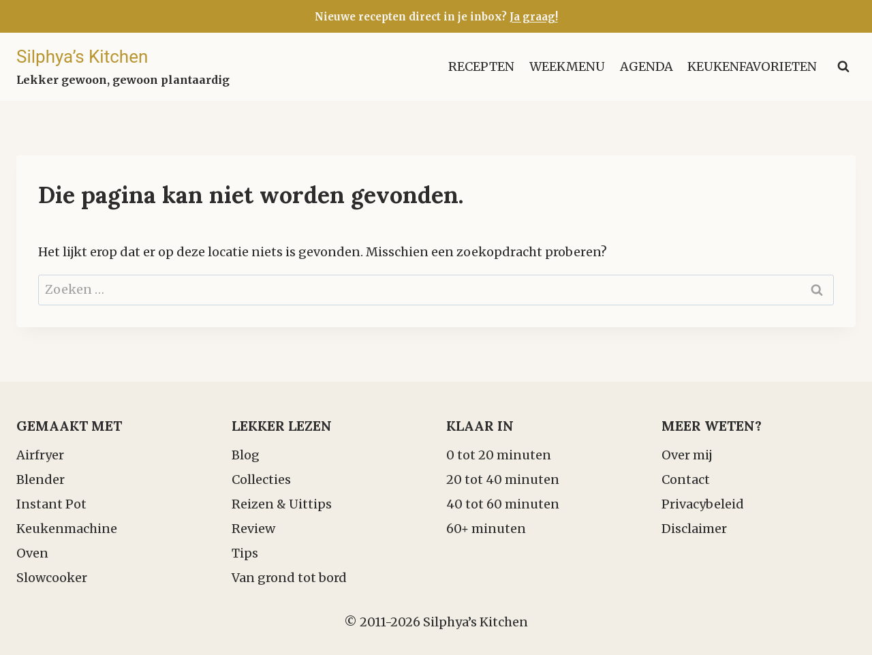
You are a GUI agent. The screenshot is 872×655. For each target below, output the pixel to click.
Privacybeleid (702, 504)
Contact (685, 479)
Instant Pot (51, 504)
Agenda (646, 66)
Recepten (481, 66)
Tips (245, 553)
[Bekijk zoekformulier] (843, 67)
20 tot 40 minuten (502, 479)
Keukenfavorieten (752, 66)
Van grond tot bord (289, 577)
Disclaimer (694, 528)
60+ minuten (486, 528)
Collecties (261, 479)
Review (253, 528)
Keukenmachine (66, 528)
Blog (246, 455)
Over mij (687, 455)
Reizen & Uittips (282, 504)
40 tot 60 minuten (502, 504)
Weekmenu (567, 66)
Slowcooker (51, 577)
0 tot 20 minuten (498, 455)
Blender (40, 479)
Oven (32, 553)
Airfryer (40, 455)
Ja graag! (534, 16)
